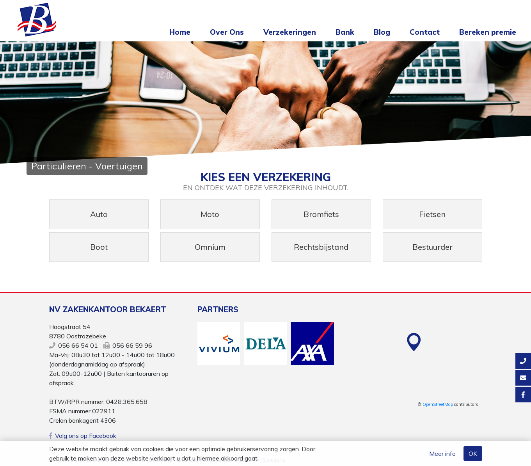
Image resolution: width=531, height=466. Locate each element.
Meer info (442, 453)
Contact (425, 32)
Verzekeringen (289, 32)
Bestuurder (432, 247)
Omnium (210, 247)
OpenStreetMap (438, 404)
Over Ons (227, 32)
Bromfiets (321, 214)
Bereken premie (487, 32)
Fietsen (432, 214)
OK (473, 453)
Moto (210, 214)
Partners (217, 309)
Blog (382, 32)
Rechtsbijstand (321, 247)
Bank (345, 32)
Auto (99, 214)
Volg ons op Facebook (82, 435)
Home (179, 32)
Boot (99, 247)
